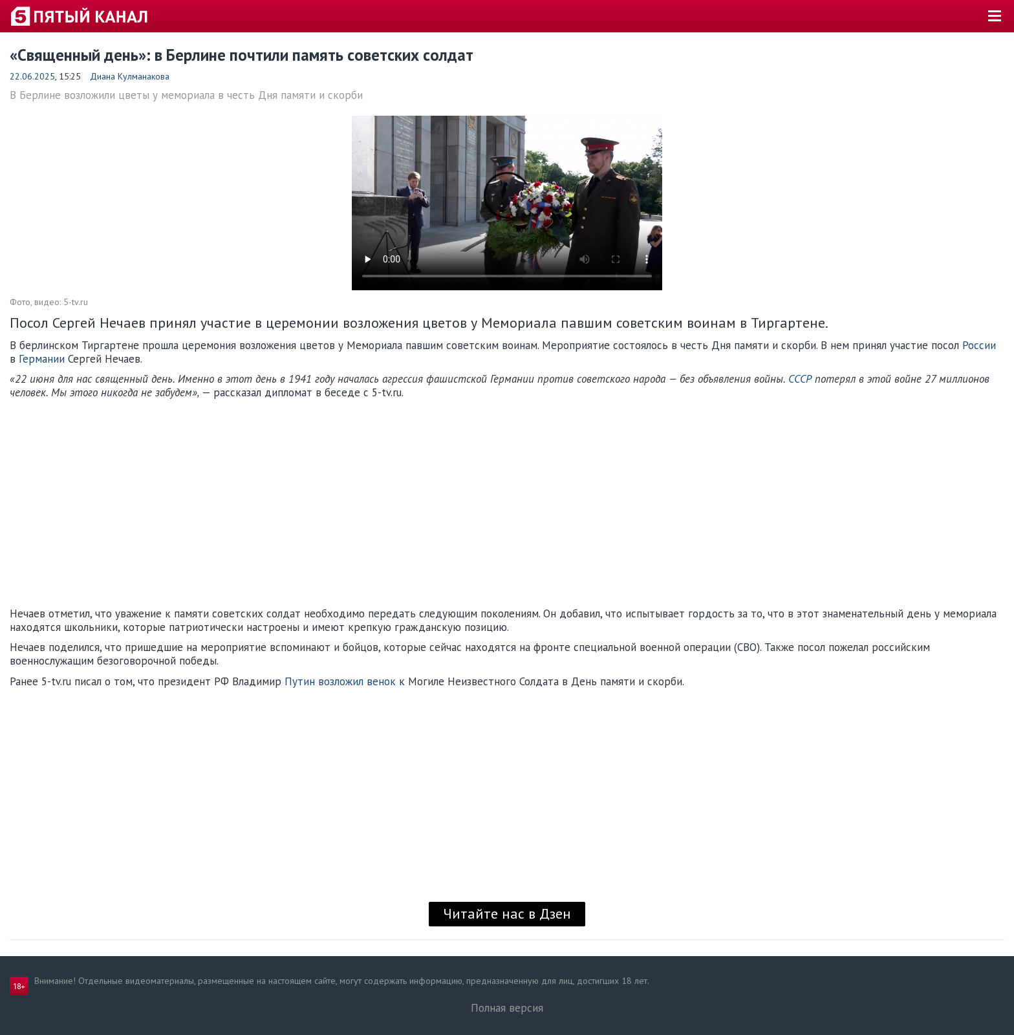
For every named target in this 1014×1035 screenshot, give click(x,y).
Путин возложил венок (340, 681)
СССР (801, 379)
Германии (43, 359)
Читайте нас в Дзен (507, 913)
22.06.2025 (32, 76)
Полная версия (507, 1008)
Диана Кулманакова (129, 76)
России (979, 345)
